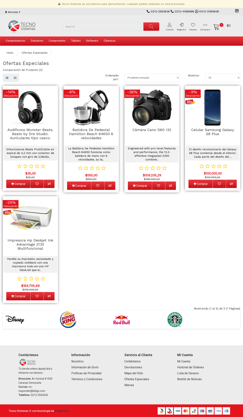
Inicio (9, 52)
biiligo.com (62, 411)
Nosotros (77, 361)
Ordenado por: (112, 77)
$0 (229, 25)
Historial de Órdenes (190, 367)
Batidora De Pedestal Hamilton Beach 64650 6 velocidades (91, 134)
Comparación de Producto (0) (23, 70)
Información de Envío (84, 367)
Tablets (76, 40)
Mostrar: (194, 75)
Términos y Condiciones (86, 379)
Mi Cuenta (183, 361)
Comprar (18, 184)
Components (57, 40)
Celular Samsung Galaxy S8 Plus (212, 132)
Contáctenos (132, 361)
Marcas (129, 385)
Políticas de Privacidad (86, 373)
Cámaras (109, 40)
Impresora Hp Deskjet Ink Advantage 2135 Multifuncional (30, 244)
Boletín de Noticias (189, 379)
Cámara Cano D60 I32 (151, 130)
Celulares (37, 40)
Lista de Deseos (188, 373)
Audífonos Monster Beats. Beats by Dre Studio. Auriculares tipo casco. (30, 134)
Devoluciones (133, 367)
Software (92, 40)
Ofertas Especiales (34, 52)
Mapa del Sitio (133, 373)
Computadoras (15, 40)
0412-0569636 (207, 11)
